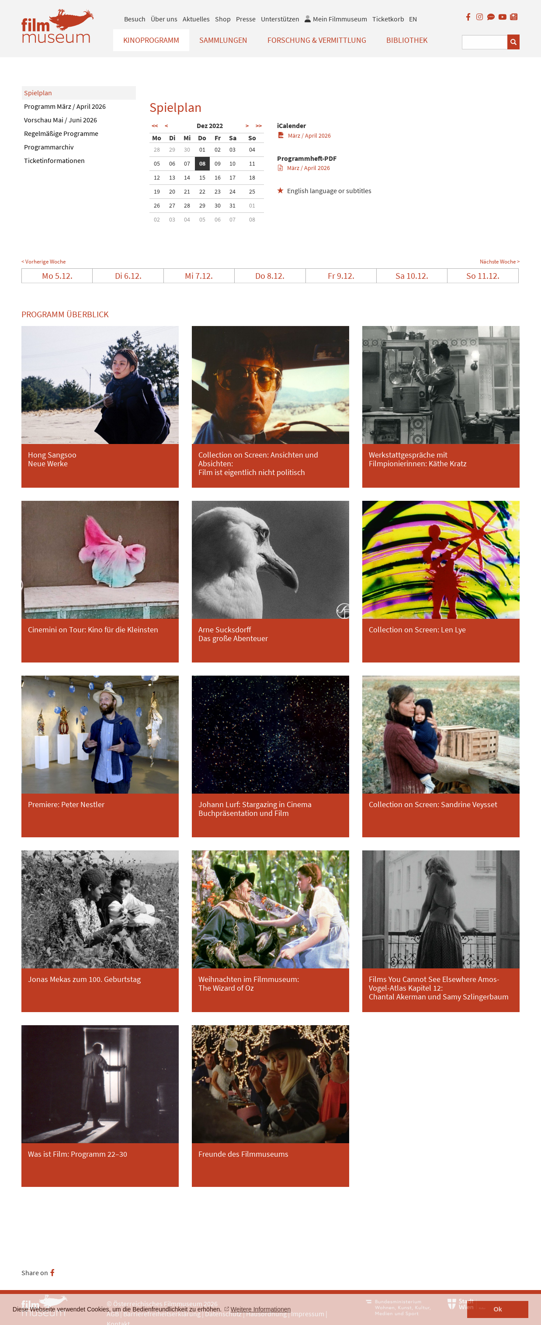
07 (187, 163)
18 (252, 177)
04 (252, 149)
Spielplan (38, 92)
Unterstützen (280, 18)
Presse (246, 18)
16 (218, 177)
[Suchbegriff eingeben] (485, 42)
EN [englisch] (413, 18)
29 (172, 149)
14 (187, 177)
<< (155, 126)
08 (202, 163)
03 (232, 149)
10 (232, 163)
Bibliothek (406, 40)
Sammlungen (223, 40)
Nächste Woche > (500, 261)
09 (218, 163)
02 (218, 149)
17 (232, 177)
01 (202, 149)
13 (172, 177)
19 (157, 191)
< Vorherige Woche (43, 261)
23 (218, 191)
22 (202, 191)
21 (187, 191)
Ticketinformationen (54, 160)
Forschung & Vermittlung (316, 40)
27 (172, 205)
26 (157, 205)
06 (172, 163)
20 (172, 191)
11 (252, 163)
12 (157, 177)
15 (202, 177)
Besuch (135, 18)
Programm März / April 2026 (65, 106)
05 (157, 163)
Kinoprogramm (151, 40)
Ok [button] (498, 1309)
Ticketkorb (388, 18)
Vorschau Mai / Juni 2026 (60, 119)
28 (157, 149)
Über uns (164, 18)
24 (232, 191)
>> (259, 126)
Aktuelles (196, 18)
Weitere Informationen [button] (261, 1309)
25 (252, 191)
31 (232, 205)
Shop (223, 18)
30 (187, 149)
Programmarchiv (48, 146)
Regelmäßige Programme (61, 133)
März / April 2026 (304, 135)
